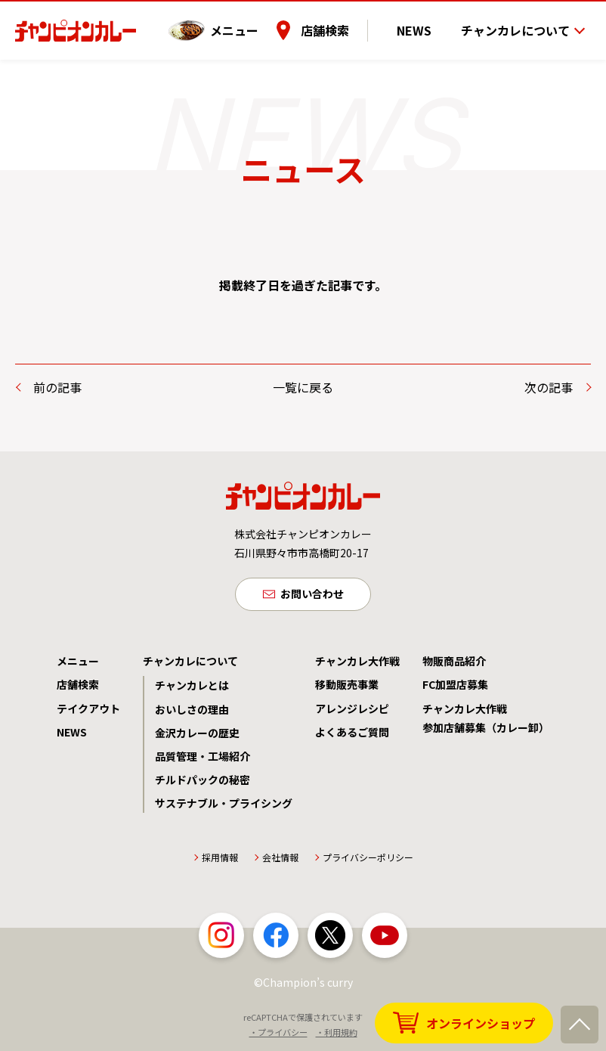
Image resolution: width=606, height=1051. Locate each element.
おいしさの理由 (192, 712)
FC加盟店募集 (455, 687)
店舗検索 (347, 22)
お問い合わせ (312, 595)
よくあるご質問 (352, 735)
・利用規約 (336, 1035)
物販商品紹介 (454, 663)
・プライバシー (278, 1035)
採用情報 (220, 860)
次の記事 (548, 387)
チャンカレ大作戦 (357, 663)
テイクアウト (88, 711)
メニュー (256, 22)
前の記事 (57, 387)
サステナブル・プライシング (223, 806)
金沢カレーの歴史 (197, 735)
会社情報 (280, 860)
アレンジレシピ (352, 711)
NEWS (425, 22)
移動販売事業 (347, 687)
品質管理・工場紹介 (202, 759)
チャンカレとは (192, 688)
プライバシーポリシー (368, 860)
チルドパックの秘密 (202, 782)
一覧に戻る (303, 387)
